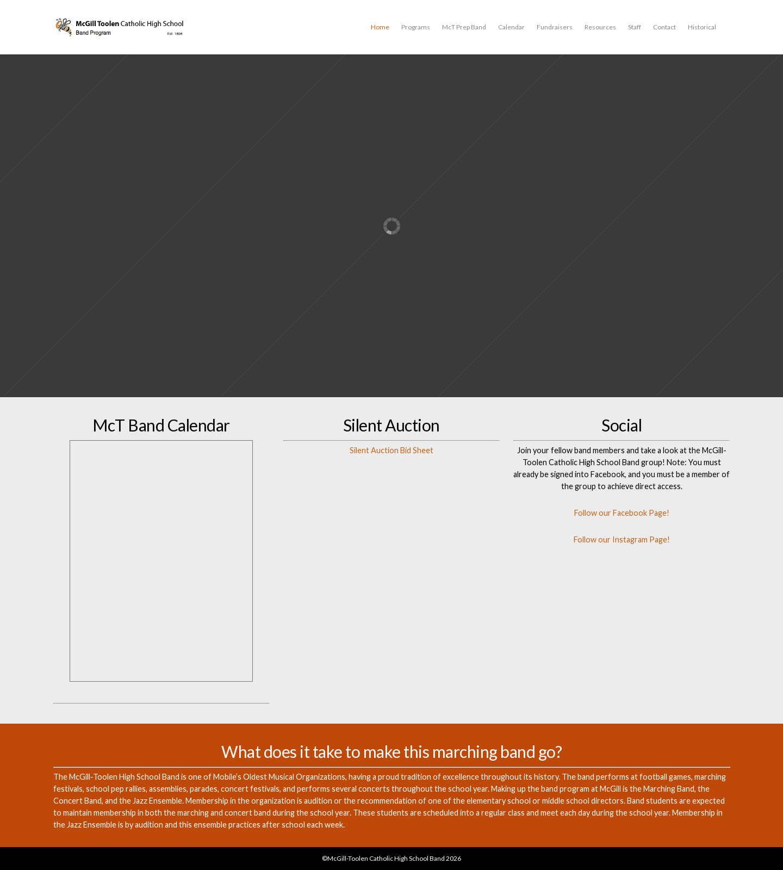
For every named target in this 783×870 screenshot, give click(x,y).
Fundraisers (555, 27)
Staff (634, 27)
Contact (664, 27)
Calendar (511, 27)
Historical (702, 27)
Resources (600, 27)
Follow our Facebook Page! (621, 512)
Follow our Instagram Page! (622, 539)
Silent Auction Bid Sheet (391, 450)
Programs (415, 27)
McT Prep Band (464, 27)
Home (380, 27)
